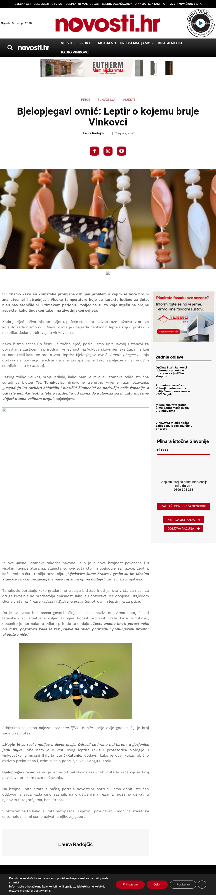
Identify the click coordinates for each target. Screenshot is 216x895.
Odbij (157, 884)
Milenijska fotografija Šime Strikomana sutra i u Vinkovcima (173, 407)
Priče (85, 99)
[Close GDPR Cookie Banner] (202, 885)
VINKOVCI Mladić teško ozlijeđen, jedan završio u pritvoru (174, 425)
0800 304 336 (183, 489)
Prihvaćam (129, 884)
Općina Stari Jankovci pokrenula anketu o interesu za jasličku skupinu (171, 372)
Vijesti (129, 99)
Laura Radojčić (94, 133)
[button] (10, 47)
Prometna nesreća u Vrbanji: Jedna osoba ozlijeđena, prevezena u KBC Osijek (173, 390)
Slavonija (106, 99)
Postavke (182, 884)
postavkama (42, 891)
